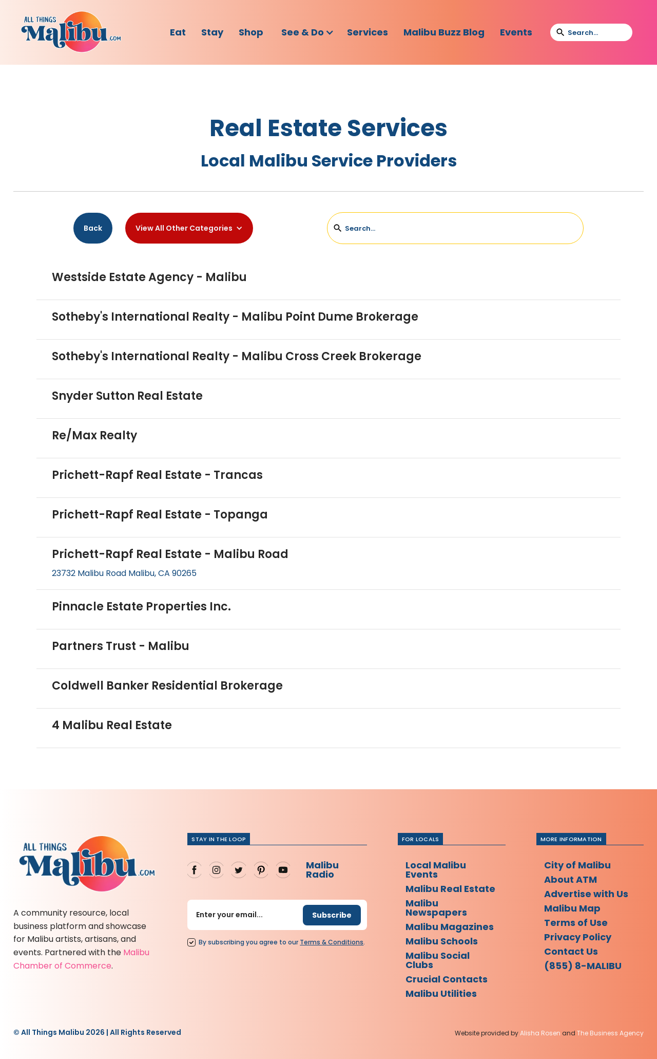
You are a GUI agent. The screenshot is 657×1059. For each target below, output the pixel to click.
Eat (178, 32)
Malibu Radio (322, 870)
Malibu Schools (441, 941)
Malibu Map (572, 908)
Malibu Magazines (449, 926)
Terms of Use (576, 922)
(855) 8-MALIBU (583, 965)
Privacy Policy (577, 937)
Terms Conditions (331, 942)
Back (93, 228)
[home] (71, 32)
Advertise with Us (586, 893)
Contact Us (571, 951)
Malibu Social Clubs (437, 960)
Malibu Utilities (441, 993)
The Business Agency (610, 1033)
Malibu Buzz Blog (444, 32)
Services (367, 32)
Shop (251, 32)
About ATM (570, 879)
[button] (307, 32)
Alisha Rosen (540, 1033)
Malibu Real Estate (450, 888)
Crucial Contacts (446, 979)
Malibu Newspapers (436, 908)
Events (516, 32)
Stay (212, 32)
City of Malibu (577, 865)
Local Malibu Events (435, 870)
